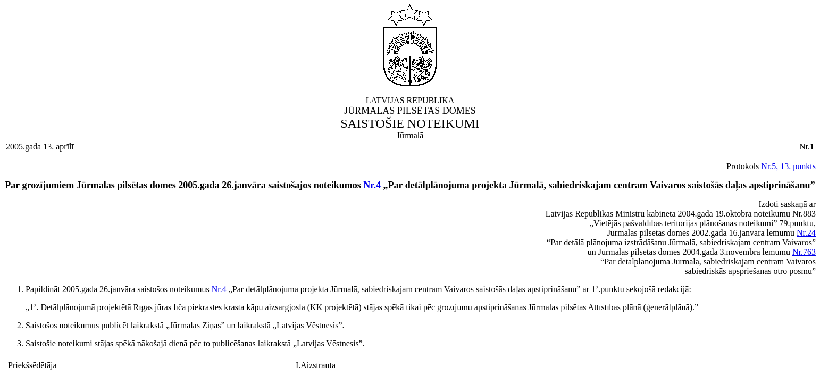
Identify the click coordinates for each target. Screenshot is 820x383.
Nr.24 (806, 232)
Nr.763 (804, 251)
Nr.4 (372, 185)
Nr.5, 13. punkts (788, 166)
